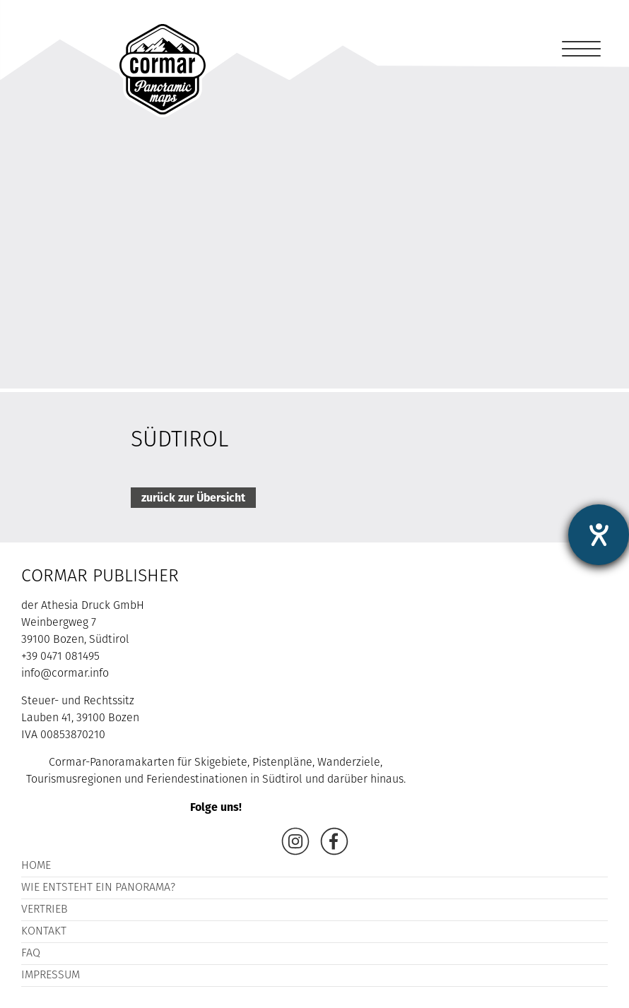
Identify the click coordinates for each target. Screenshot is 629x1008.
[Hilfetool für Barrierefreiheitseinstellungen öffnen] (598, 534)
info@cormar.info (65, 674)
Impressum (50, 975)
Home (36, 866)
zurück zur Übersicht (193, 497)
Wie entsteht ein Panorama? (98, 888)
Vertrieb (44, 909)
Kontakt (43, 931)
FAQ (30, 953)
